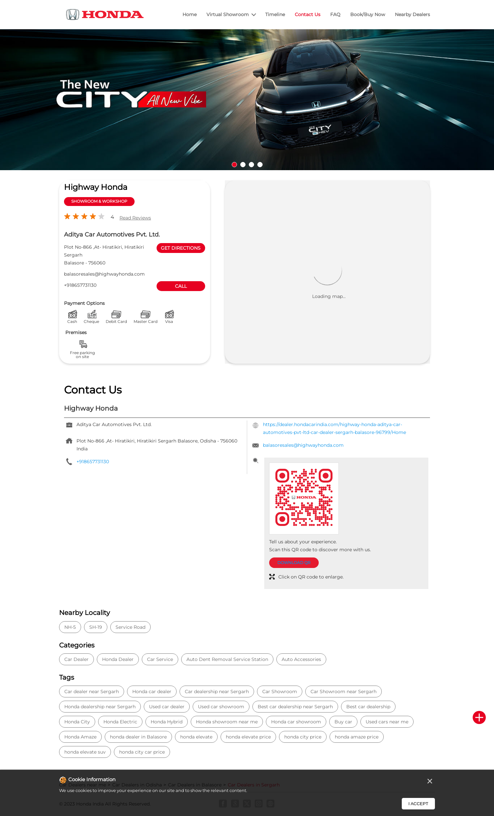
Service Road (130, 627)
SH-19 (95, 627)
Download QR (294, 562)
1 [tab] (234, 164)
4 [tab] (260, 164)
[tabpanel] (247, 99)
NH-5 (70, 627)
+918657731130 (80, 285)
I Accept (418, 803)
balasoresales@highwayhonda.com (104, 274)
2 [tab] (243, 164)
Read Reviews (135, 218)
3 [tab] (251, 164)
